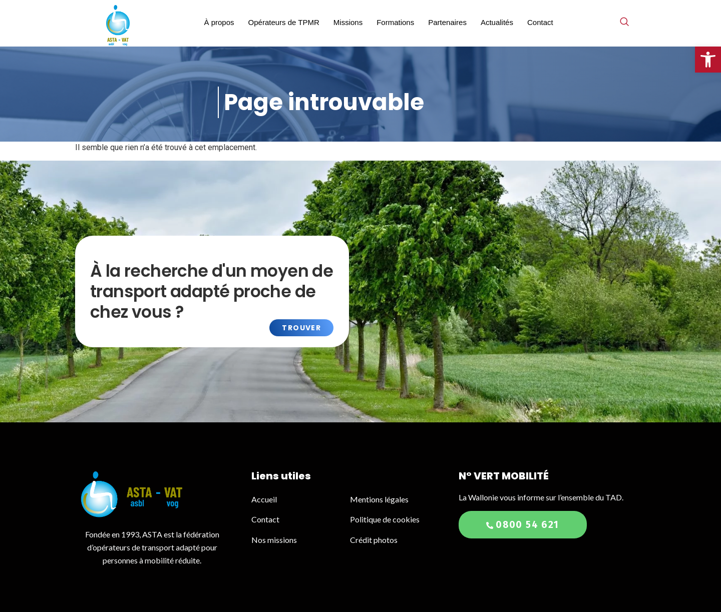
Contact (540, 22)
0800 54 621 (522, 524)
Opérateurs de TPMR (283, 22)
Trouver (301, 328)
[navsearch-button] (624, 22)
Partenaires (447, 22)
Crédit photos (374, 539)
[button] (708, 60)
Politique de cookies (385, 519)
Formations (395, 22)
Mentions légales (379, 499)
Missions (348, 22)
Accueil (264, 499)
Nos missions (274, 539)
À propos (219, 22)
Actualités (497, 22)
